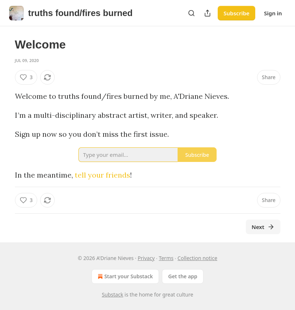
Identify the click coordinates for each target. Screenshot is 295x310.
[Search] (191, 13)
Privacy (146, 258)
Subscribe (236, 13)
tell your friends (102, 174)
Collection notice (197, 258)
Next (263, 226)
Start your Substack (124, 276)
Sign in (273, 13)
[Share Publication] (207, 13)
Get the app (182, 276)
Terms (166, 258)
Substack (112, 294)
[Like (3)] (26, 77)
